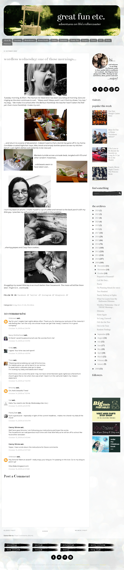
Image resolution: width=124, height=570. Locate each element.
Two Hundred (102, 291)
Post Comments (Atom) (23, 536)
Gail (10, 400)
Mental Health (43, 40)
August (100, 338)
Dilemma (100, 311)
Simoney (12, 388)
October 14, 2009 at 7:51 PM (19, 393)
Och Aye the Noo (103, 322)
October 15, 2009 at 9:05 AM (19, 437)
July (99, 342)
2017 (97, 233)
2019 (97, 225)
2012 (97, 251)
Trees (11, 360)
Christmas (7, 44)
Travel (93, 40)
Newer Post (81, 530)
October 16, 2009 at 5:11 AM (19, 469)
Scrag (15, 305)
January (100, 364)
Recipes (85, 40)
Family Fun (75, 40)
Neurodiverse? (30, 40)
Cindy (11, 348)
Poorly (99, 284)
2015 (97, 240)
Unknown (12, 318)
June (99, 345)
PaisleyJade (13, 413)
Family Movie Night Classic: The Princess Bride (113, 170)
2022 (97, 214)
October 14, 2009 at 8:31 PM (19, 406)
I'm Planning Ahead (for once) (108, 288)
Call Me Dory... (103, 280)
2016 (97, 237)
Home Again (102, 315)
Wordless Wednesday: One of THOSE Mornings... (40, 59)
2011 (97, 255)
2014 (97, 244)
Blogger (103, 565)
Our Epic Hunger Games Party (114, 113)
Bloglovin (60, 295)
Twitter (34, 295)
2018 (97, 229)
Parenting (17, 40)
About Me (7, 40)
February (101, 360)
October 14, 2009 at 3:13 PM (19, 341)
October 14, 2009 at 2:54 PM (19, 328)
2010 (97, 259)
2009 (97, 263)
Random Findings (104, 330)
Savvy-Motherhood (16, 335)
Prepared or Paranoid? (105, 277)
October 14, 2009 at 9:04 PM (20, 421)
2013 (97, 248)
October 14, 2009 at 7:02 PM (19, 381)
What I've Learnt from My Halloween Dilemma (107, 300)
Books (108, 40)
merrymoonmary (82, 565)
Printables (63, 40)
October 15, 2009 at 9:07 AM (19, 450)
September (101, 334)
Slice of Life (21, 305)
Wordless (30, 305)
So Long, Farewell (104, 318)
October (100, 273)
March (100, 357)
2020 (97, 222)
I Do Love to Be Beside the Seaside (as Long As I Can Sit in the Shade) (114, 154)
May (99, 349)
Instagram (46, 295)
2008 (97, 369)
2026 (97, 210)
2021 (97, 218)
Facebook (21, 295)
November (101, 270)
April (99, 353)
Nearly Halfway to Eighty (107, 295)
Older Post (10, 530)
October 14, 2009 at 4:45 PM (19, 353)
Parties (54, 40)
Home (45, 531)
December (101, 266)
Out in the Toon (103, 326)
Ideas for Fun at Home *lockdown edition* (113, 133)
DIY (100, 40)
